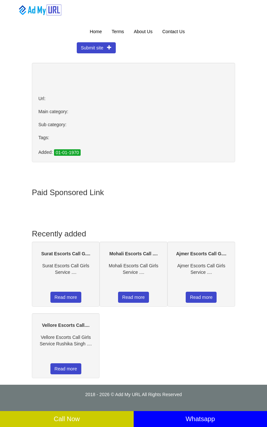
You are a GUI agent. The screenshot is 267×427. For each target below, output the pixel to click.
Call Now (67, 418)
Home (96, 31)
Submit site (96, 47)
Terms (118, 31)
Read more (66, 297)
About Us (143, 31)
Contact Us (173, 31)
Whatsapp (200, 418)
